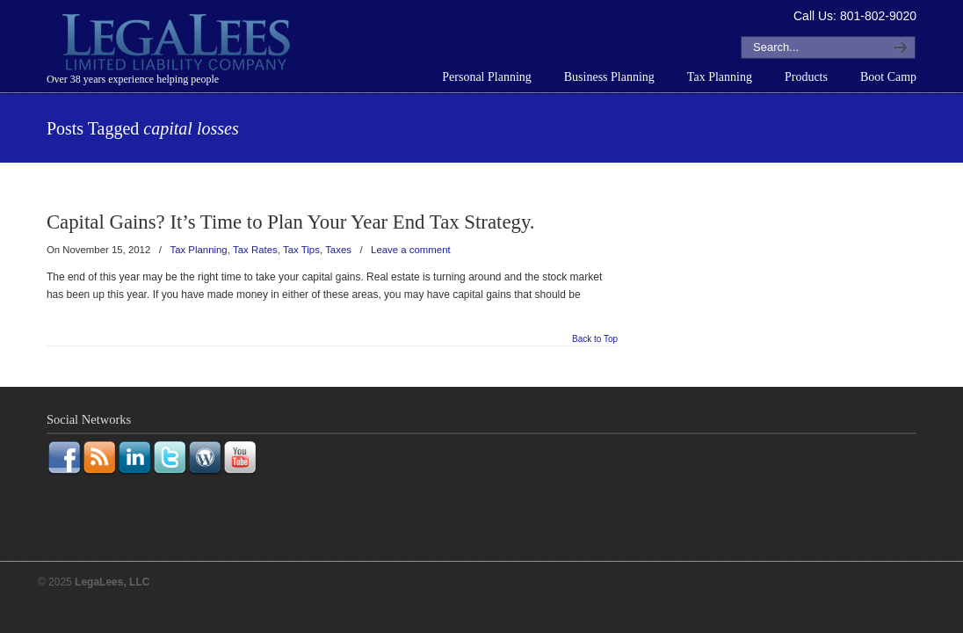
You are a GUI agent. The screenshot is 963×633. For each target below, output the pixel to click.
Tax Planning (198, 249)
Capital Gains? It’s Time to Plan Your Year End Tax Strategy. (291, 222)
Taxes (338, 249)
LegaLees (178, 44)
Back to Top (595, 339)
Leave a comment (411, 249)
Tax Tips (301, 249)
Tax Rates (255, 249)
